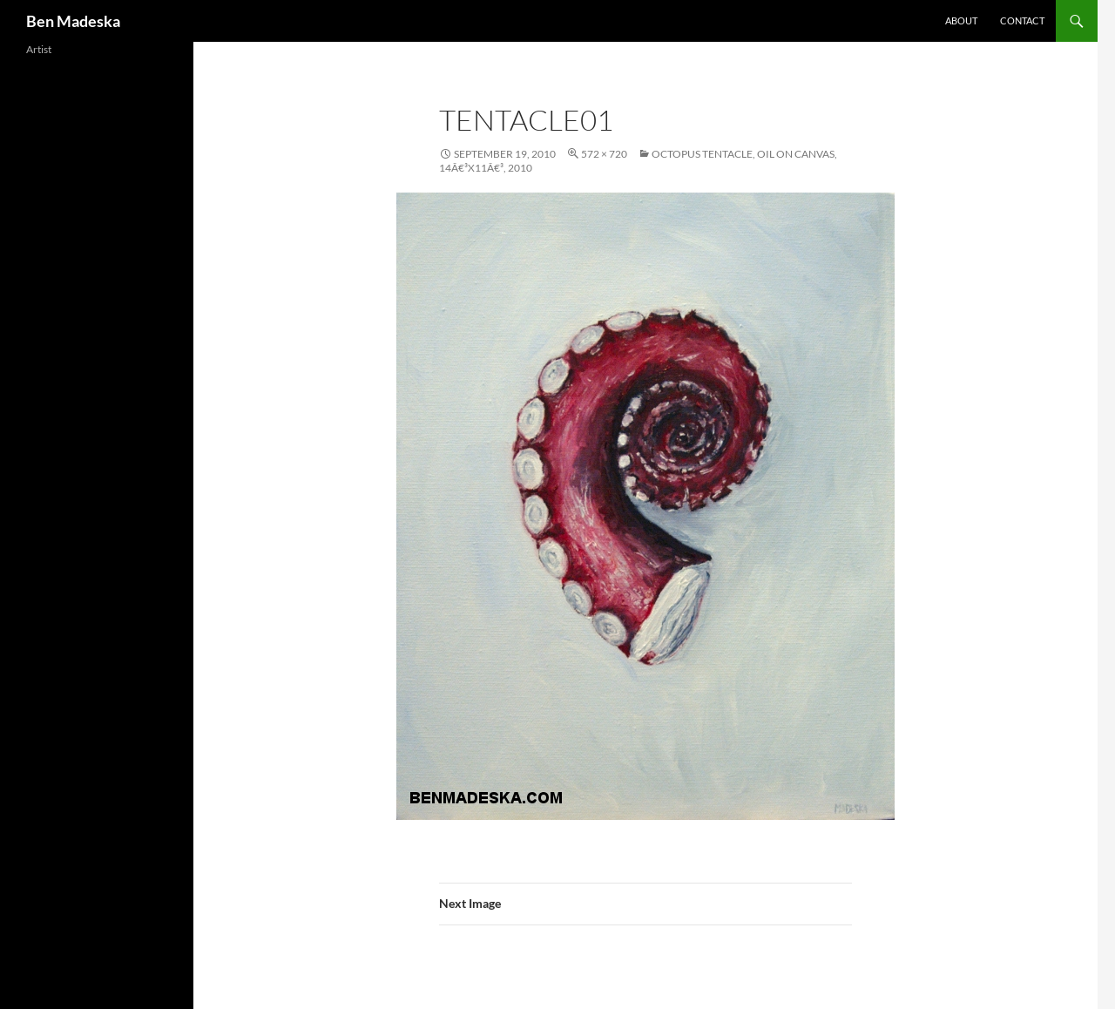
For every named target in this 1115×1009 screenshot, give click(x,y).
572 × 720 (604, 153)
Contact (1022, 20)
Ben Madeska (73, 20)
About (961, 20)
